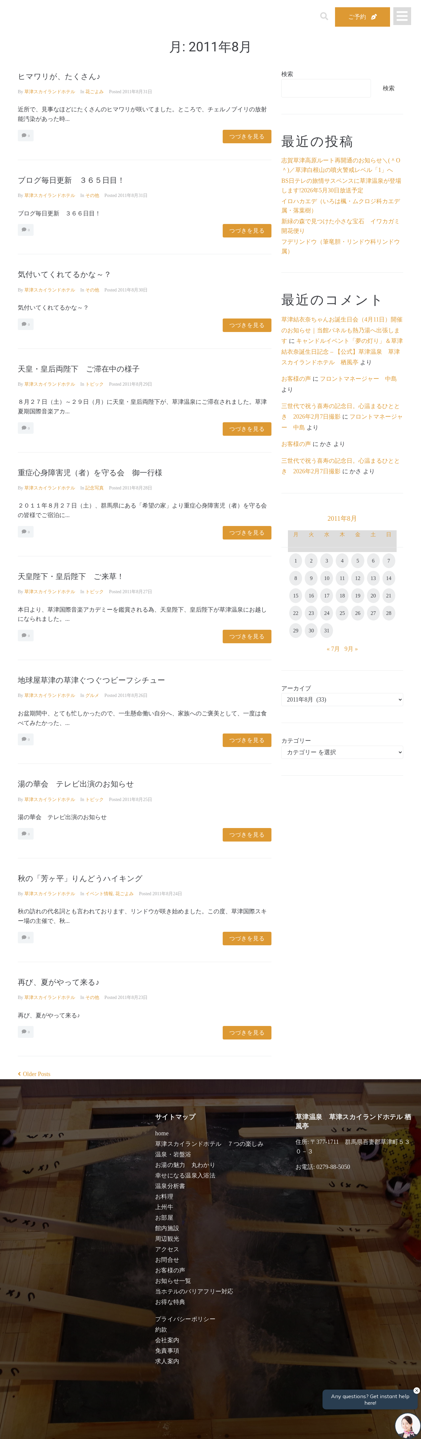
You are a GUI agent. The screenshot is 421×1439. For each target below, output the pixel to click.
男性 (186, 1426)
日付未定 (157, 1428)
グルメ (92, 695)
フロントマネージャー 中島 (358, 378)
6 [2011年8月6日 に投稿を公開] (373, 561)
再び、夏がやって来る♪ (67, 982)
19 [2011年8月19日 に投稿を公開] (357, 595)
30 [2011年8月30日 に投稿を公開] (311, 630)
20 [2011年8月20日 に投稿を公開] (373, 595)
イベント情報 (99, 893)
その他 (92, 195)
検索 (287, 74)
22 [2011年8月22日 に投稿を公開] (295, 613)
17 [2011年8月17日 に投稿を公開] (326, 595)
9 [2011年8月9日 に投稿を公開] (311, 578)
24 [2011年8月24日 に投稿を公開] (326, 613)
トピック (94, 384)
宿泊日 (55, 1426)
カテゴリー (296, 740)
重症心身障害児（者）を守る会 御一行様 (106, 472)
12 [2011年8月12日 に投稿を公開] (357, 578)
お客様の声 (296, 378)
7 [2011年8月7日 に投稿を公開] (388, 561)
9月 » (351, 649)
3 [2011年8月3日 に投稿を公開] (326, 561)
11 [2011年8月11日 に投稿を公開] (342, 578)
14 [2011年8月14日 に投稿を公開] (388, 578)
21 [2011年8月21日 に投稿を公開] (388, 595)
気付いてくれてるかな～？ (74, 274)
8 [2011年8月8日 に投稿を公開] (296, 578)
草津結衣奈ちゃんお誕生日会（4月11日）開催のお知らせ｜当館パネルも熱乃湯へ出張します (342, 330)
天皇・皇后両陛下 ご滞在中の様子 (92, 368)
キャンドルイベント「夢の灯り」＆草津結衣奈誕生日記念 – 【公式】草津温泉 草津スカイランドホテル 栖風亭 (342, 352)
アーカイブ (296, 688)
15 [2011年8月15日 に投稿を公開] (295, 595)
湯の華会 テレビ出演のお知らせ (88, 783)
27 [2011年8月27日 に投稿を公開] (373, 613)
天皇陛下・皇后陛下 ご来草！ (82, 576)
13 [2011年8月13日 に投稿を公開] (373, 578)
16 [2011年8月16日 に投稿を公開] (311, 595)
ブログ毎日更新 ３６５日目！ (83, 180)
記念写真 (94, 487)
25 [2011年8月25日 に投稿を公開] (342, 613)
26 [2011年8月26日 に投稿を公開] (357, 613)
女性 (244, 1426)
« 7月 (333, 649)
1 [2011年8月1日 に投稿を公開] (296, 561)
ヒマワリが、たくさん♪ (68, 76)
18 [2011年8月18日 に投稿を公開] (342, 595)
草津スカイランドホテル (49, 91)
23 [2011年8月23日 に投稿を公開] (311, 613)
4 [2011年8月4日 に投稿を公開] (342, 561)
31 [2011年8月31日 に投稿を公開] (326, 630)
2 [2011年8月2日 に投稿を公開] (311, 561)
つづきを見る (247, 136)
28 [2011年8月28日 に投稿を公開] (388, 613)
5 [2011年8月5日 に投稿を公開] (357, 561)
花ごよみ (94, 91)
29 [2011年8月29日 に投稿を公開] (295, 630)
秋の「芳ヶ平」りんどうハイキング (93, 878)
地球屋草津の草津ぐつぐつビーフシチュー (107, 680)
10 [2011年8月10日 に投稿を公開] (326, 578)
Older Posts (34, 1074)
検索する (319, 1429)
